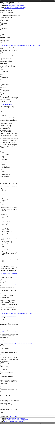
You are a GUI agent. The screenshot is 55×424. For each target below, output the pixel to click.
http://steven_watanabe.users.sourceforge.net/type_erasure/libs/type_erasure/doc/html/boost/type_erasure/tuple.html (15, 387)
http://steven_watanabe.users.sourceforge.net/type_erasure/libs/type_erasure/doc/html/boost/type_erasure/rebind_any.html (16, 284)
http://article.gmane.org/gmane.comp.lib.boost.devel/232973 (9, 273)
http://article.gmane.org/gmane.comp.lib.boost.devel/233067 (9, 331)
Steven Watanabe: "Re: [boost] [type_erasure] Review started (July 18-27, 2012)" (15, 6)
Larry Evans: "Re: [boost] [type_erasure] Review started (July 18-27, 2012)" (16, 7)
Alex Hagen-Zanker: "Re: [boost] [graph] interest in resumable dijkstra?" (15, 5)
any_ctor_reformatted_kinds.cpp (13, 416)
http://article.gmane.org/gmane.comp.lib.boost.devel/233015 (8, 316)
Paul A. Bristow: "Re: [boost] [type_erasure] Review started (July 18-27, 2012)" (17, 419)
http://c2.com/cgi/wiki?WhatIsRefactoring (6, 104)
